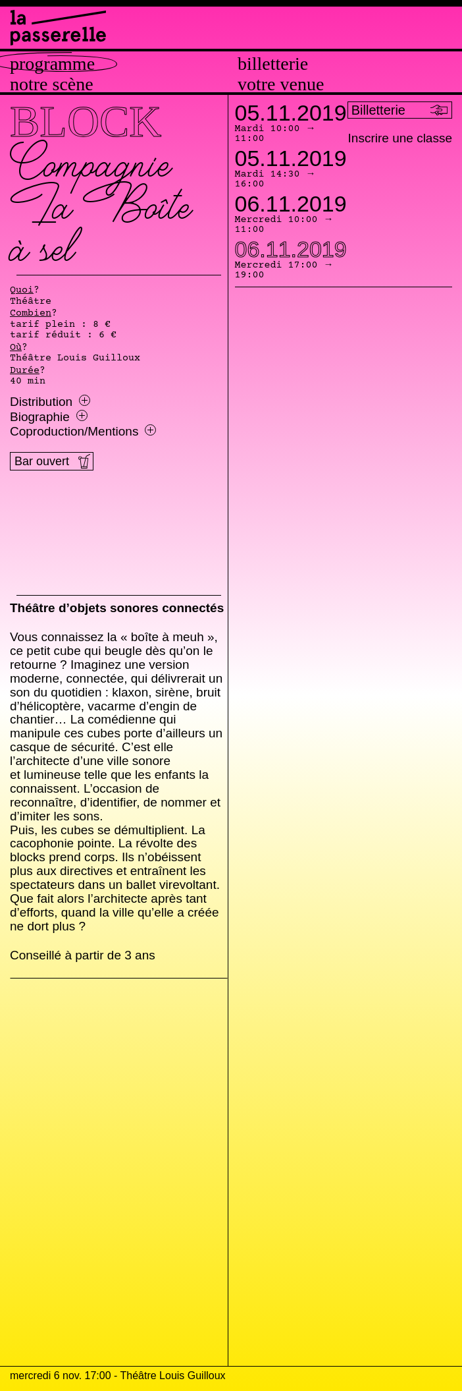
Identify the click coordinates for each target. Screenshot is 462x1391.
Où (16, 348)
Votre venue (281, 84)
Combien (30, 313)
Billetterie (273, 64)
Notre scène (51, 84)
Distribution (50, 402)
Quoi (22, 290)
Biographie (49, 417)
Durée (24, 371)
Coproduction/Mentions (83, 431)
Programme (52, 64)
